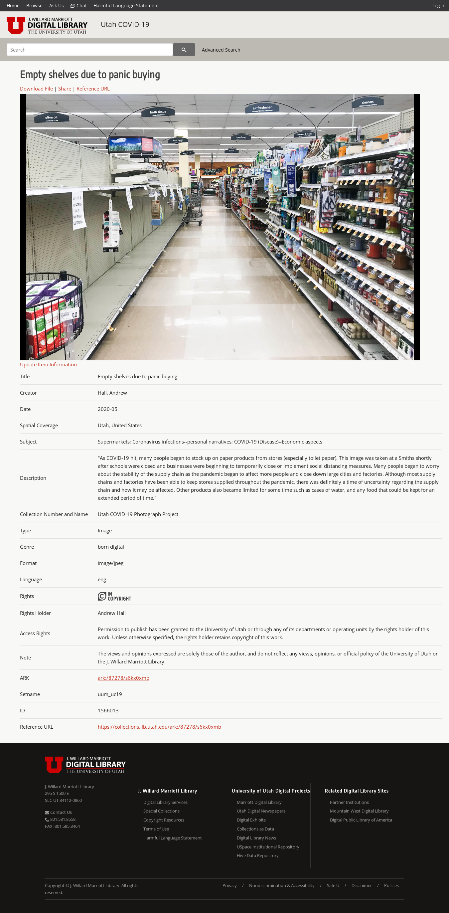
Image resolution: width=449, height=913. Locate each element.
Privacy (230, 885)
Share (64, 88)
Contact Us (58, 812)
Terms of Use (156, 829)
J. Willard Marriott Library (69, 787)
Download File (36, 88)
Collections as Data (255, 829)
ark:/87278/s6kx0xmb (123, 677)
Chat (79, 5)
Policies (391, 885)
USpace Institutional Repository (268, 847)
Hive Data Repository (258, 855)
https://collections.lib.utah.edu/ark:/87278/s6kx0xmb (159, 726)
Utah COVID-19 (125, 24)
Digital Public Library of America (361, 820)
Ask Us (56, 5)
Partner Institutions (349, 802)
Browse (34, 5)
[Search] (90, 49)
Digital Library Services (165, 802)
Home (13, 5)
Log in (439, 5)
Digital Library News (256, 838)
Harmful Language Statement (126, 5)
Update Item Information (48, 364)
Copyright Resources (163, 820)
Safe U (333, 885)
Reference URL (93, 88)
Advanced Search (221, 50)
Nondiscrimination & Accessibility (282, 885)
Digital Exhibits (251, 820)
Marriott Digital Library (259, 802)
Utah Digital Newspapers (261, 811)
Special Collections (161, 811)
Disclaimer (362, 885)
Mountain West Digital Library (359, 811)
